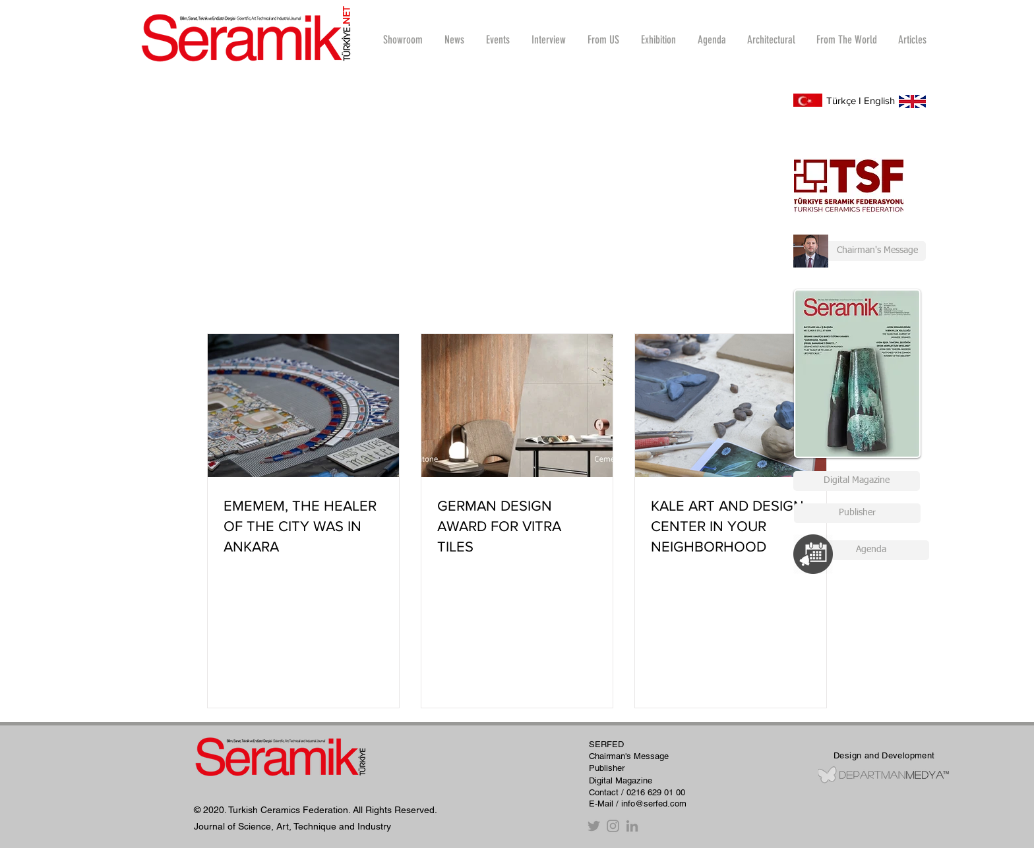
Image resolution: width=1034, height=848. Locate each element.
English (879, 100)
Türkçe (841, 100)
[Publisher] (857, 513)
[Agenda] (870, 550)
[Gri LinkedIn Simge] (632, 826)
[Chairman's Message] (859, 251)
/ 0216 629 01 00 (653, 792)
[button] (548, 39)
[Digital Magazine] (856, 481)
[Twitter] (594, 826)
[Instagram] (613, 826)
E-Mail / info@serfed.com (637, 803)
